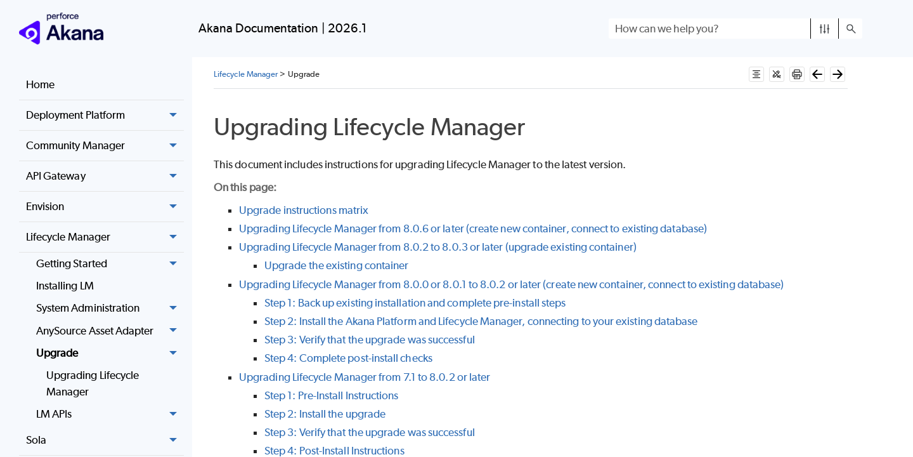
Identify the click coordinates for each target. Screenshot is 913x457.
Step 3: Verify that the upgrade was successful (369, 339)
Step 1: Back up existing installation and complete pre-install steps (415, 302)
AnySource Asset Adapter (110, 331)
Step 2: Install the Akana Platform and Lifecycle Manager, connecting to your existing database (481, 321)
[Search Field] (735, 28)
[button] (824, 28)
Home (40, 84)
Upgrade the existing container (336, 265)
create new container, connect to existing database (586, 228)
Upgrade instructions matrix (303, 210)
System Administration (110, 309)
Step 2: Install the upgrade (324, 413)
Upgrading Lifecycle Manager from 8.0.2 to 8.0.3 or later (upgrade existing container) (438, 247)
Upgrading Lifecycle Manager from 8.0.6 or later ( (354, 228)
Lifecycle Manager (105, 237)
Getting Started (110, 264)
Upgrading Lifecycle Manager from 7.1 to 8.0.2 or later (364, 377)
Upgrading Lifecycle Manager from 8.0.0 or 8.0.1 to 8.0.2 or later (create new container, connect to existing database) (511, 284)
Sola (105, 440)
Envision (105, 207)
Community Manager (105, 146)
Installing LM (65, 285)
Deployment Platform (105, 115)
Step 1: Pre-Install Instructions (331, 395)
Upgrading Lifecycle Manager (92, 383)
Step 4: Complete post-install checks (348, 358)
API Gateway (105, 176)
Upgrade (110, 353)
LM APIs (110, 414)
